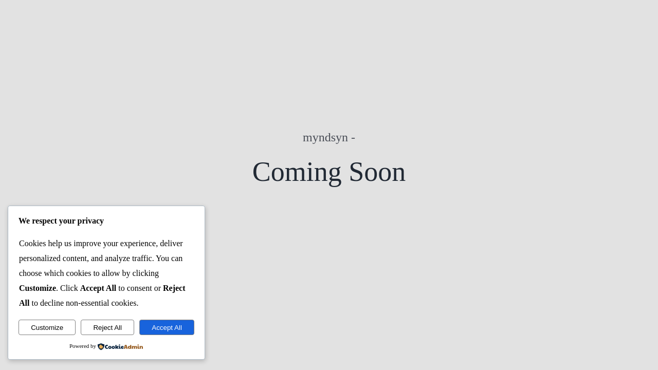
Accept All (167, 327)
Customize (47, 327)
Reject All (107, 327)
